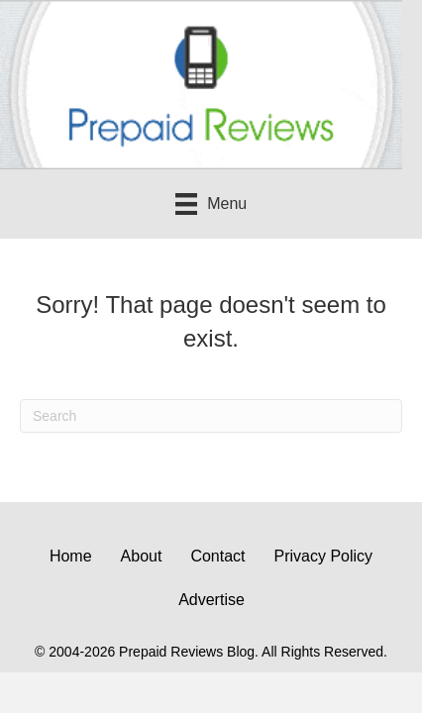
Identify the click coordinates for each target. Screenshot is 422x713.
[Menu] (211, 204)
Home (71, 556)
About (141, 556)
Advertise (211, 599)
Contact (217, 556)
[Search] (211, 416)
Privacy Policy (323, 556)
